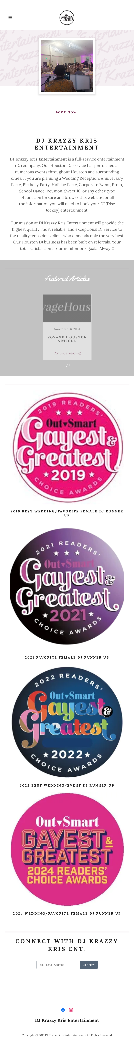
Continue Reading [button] (67, 353)
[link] (67, 18)
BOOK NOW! (67, 112)
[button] (15, 18)
